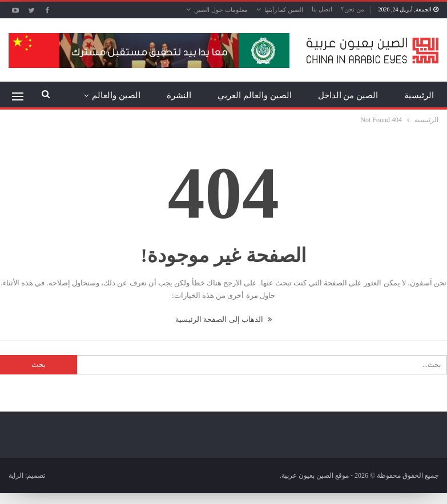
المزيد (129, 95)
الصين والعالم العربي (255, 95)
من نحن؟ (352, 9)
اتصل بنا (322, 9)
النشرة (179, 95)
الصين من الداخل (348, 95)
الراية (16, 475)
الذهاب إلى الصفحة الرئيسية (223, 319)
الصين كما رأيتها (284, 9)
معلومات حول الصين (221, 9)
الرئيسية (419, 95)
